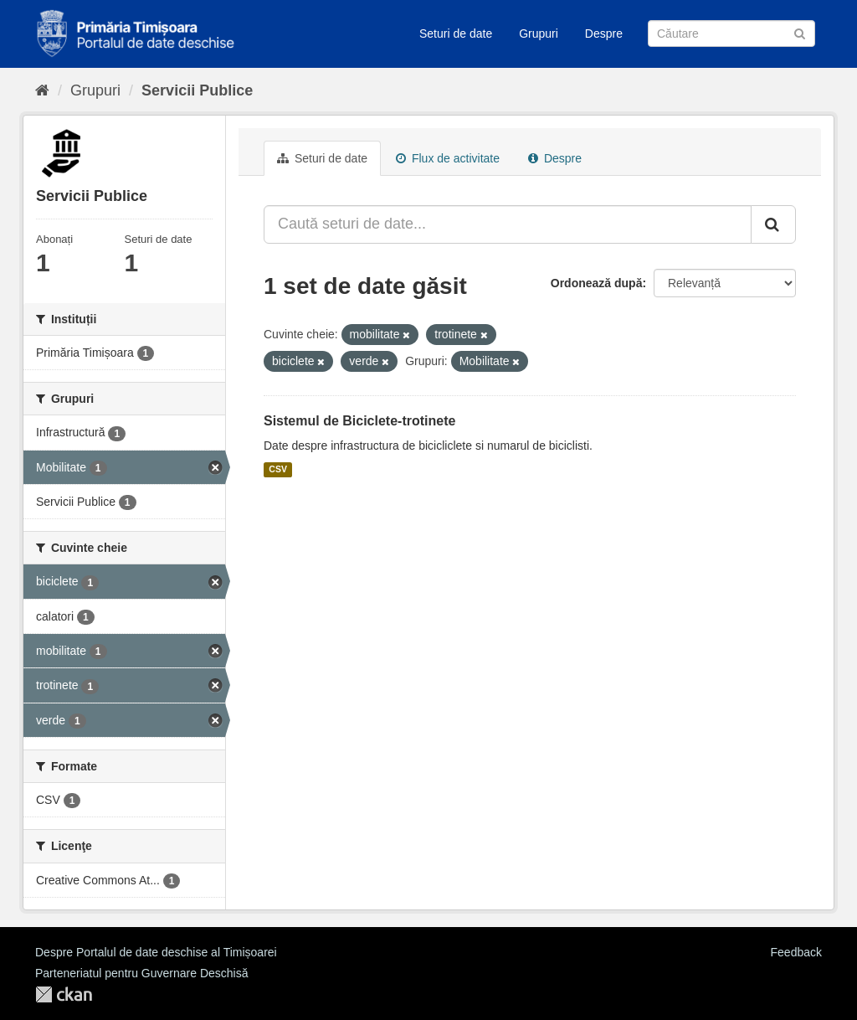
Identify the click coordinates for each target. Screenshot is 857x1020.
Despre (604, 33)
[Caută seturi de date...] (508, 224)
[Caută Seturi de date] (731, 33)
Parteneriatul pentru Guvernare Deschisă (141, 973)
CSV (278, 470)
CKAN (63, 994)
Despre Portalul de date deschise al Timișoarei (156, 952)
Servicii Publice (197, 90)
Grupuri (538, 33)
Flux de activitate (448, 158)
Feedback (796, 952)
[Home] (42, 90)
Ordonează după (597, 283)
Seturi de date (455, 33)
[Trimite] (800, 32)
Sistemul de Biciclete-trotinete (359, 421)
